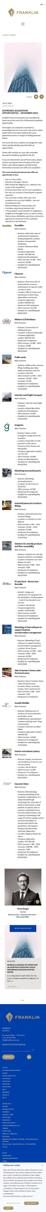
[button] (23, 24)
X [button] (42, 1165)
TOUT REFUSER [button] (31, 1203)
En (43, 4)
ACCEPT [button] (8, 1208)
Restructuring (15, 118)
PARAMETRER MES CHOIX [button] (13, 1203)
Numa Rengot (24, 162)
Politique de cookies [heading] (11, 1165)
